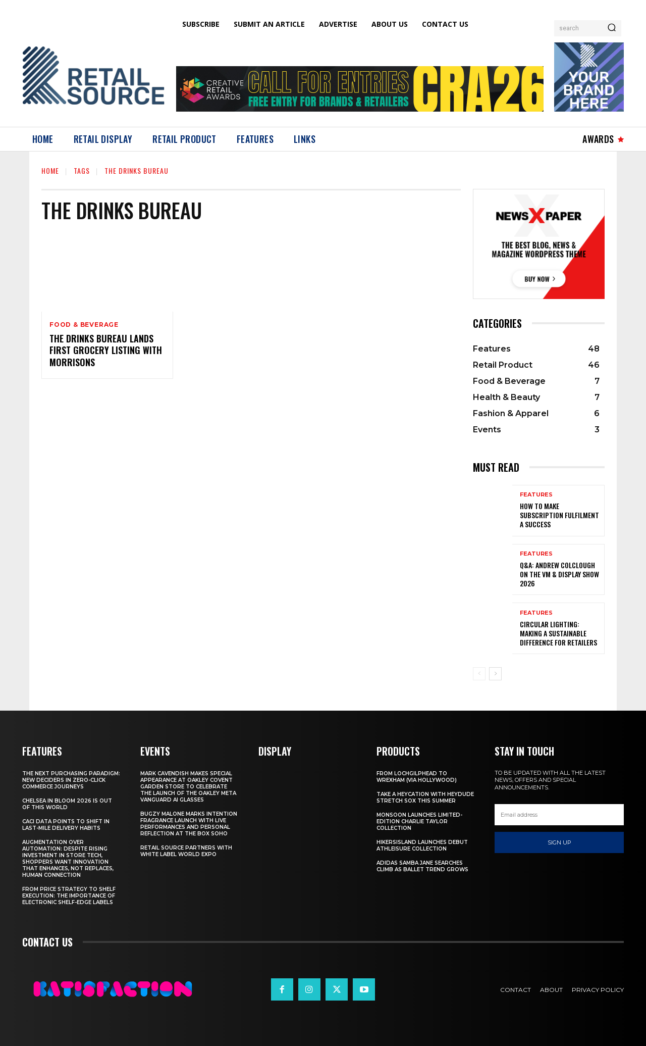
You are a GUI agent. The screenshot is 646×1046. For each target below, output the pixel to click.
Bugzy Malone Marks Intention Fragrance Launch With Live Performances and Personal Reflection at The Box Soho (188, 824)
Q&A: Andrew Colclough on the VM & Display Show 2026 (559, 574)
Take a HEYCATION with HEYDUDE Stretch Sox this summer (425, 797)
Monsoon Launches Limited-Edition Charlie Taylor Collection (419, 821)
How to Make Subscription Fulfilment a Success (559, 515)
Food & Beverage (84, 325)
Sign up (559, 842)
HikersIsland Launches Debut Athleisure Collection (422, 845)
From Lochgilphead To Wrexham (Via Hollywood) (416, 776)
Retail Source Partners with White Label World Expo (186, 851)
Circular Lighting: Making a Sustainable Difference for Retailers (558, 633)
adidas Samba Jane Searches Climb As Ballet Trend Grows (422, 866)
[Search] (611, 28)
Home (50, 170)
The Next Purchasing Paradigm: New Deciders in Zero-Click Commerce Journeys (71, 780)
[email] (559, 814)
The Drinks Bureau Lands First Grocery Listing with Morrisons (105, 350)
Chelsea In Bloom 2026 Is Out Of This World (67, 804)
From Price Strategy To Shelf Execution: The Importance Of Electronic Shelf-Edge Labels (69, 896)
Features (536, 494)
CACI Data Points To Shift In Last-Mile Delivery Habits (66, 824)
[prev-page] (479, 673)
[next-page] (495, 673)
